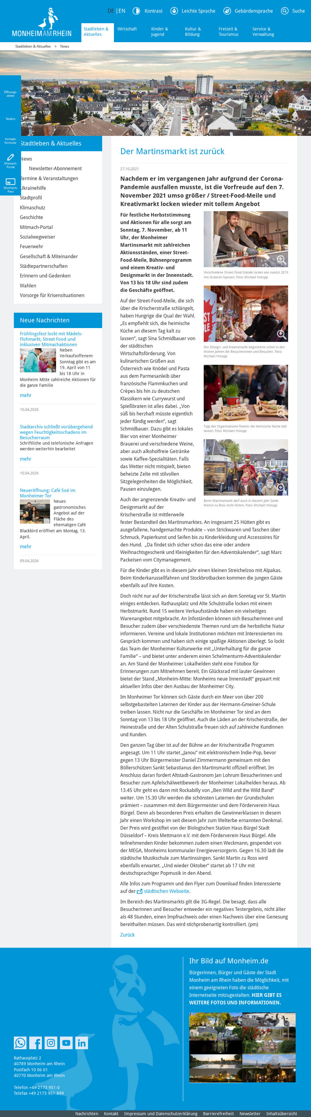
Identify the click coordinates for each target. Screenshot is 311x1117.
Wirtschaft (127, 29)
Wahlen (28, 286)
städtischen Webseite (166, 891)
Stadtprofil (31, 198)
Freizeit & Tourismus (228, 32)
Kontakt (111, 1113)
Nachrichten (86, 1113)
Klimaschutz (32, 208)
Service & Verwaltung (263, 32)
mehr (25, 395)
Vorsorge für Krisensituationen (52, 295)
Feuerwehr (31, 246)
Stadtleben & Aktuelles (96, 32)
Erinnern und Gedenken (45, 276)
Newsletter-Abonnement (55, 168)
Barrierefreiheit (218, 1113)
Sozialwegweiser (37, 237)
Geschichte (31, 217)
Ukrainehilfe (33, 188)
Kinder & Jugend (159, 32)
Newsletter (250, 1113)
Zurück (127, 935)
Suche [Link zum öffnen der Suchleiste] (298, 11)
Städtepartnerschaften (44, 266)
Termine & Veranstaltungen (49, 178)
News (64, 46)
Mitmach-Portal (36, 227)
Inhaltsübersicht (281, 1113)
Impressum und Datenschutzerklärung (160, 1113)
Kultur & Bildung (193, 32)
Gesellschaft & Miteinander (49, 256)
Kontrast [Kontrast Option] (153, 11)
